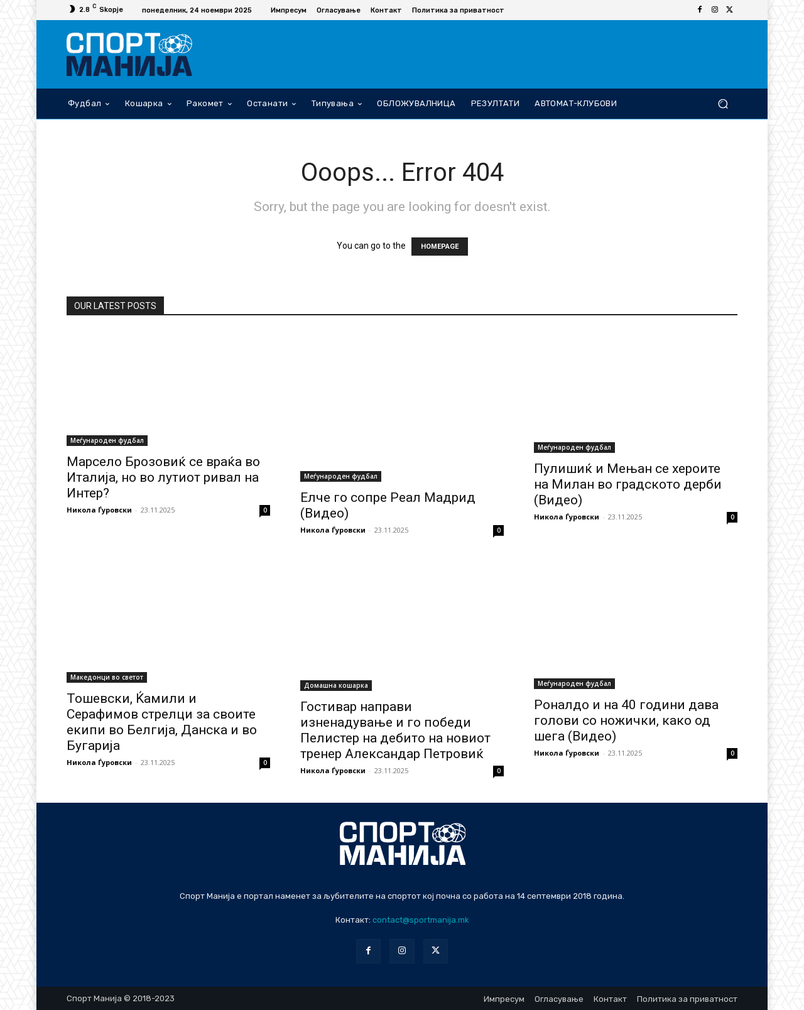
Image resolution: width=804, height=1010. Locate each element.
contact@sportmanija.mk (420, 920)
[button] (722, 103)
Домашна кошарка (336, 685)
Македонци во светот (106, 677)
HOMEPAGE (440, 246)
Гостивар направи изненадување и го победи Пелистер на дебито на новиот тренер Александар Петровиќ (395, 730)
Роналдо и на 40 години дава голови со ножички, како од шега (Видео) (626, 720)
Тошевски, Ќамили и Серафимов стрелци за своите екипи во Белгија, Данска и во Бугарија (162, 722)
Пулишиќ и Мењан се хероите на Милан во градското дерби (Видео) (628, 484)
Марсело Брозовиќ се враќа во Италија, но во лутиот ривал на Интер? (163, 477)
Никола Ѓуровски (99, 509)
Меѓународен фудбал (107, 440)
